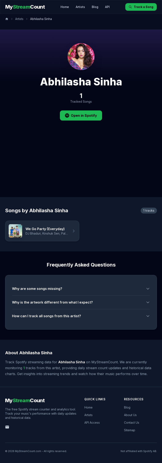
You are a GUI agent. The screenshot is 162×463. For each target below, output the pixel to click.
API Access (92, 422)
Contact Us (131, 422)
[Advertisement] (81, 165)
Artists (80, 7)
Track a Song (141, 7)
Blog (95, 7)
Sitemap (129, 430)
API (107, 7)
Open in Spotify (81, 115)
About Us (130, 415)
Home (65, 7)
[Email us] (7, 427)
